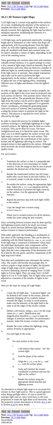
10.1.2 (44, 402)
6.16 (13, 404)
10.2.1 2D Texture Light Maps (18, 16)
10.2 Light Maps (41, 6)
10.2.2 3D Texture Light (18, 6)
